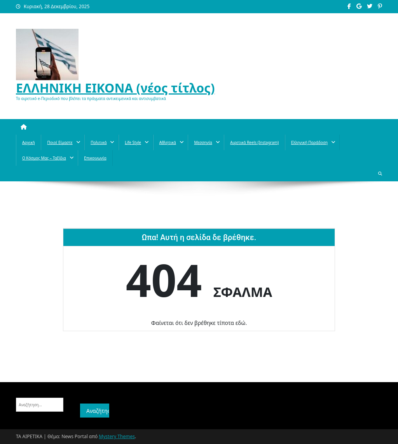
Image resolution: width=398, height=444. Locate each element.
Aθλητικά (167, 142)
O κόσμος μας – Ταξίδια (44, 158)
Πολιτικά (98, 142)
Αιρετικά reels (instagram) (254, 142)
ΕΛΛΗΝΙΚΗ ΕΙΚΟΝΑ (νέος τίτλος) (115, 87)
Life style (133, 142)
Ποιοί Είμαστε (59, 142)
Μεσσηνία (203, 142)
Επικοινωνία (95, 158)
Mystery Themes (117, 436)
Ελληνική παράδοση (309, 142)
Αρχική (28, 142)
